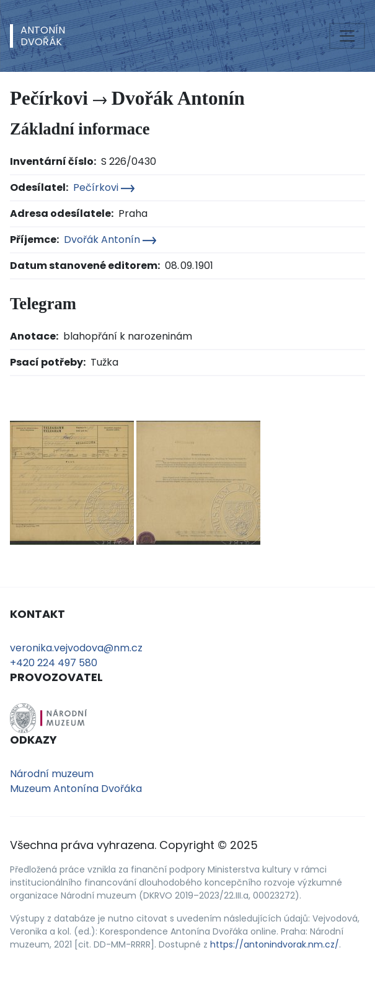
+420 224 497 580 (53, 663)
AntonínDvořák (42, 36)
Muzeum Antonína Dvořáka (76, 788)
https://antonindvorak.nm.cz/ (274, 944)
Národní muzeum (52, 774)
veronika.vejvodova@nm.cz (76, 648)
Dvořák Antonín (110, 239)
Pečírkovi (104, 187)
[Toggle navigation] (347, 36)
